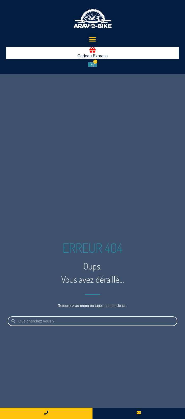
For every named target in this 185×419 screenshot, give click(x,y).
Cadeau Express (92, 56)
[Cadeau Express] (92, 50)
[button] (92, 39)
